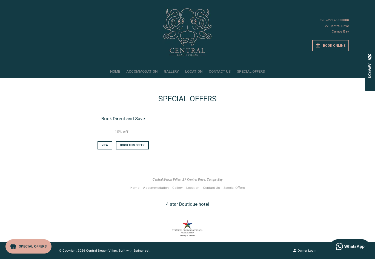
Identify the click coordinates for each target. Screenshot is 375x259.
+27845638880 (337, 20)
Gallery (171, 71)
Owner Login (304, 250)
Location (193, 71)
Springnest (141, 250)
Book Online (330, 45)
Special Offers (251, 71)
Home (115, 71)
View (105, 145)
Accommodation (142, 71)
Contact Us (220, 71)
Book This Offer (132, 145)
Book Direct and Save (123, 118)
